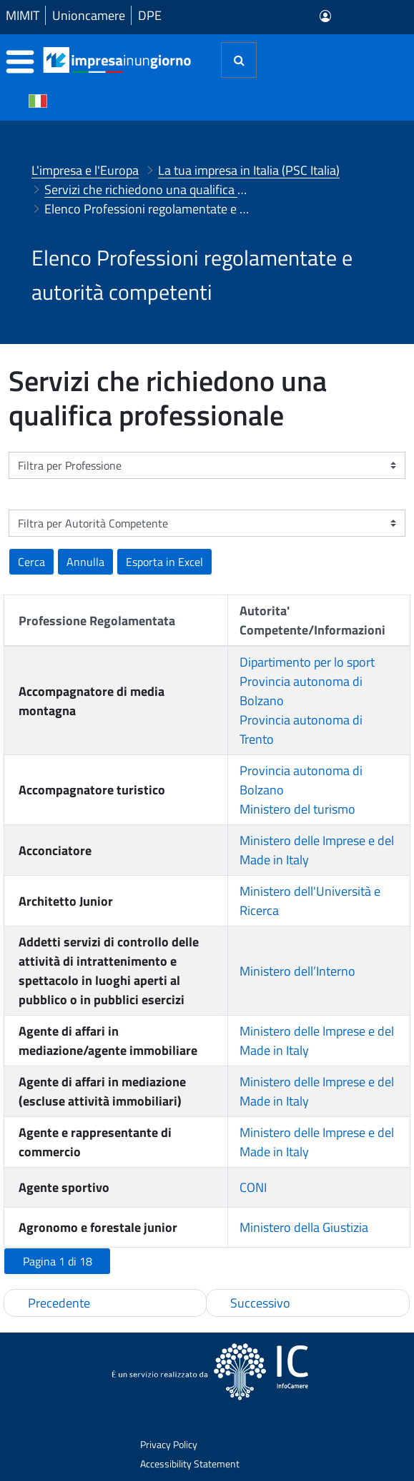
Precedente (59, 1303)
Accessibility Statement (190, 1463)
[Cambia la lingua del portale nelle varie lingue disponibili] (38, 99)
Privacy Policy (168, 1444)
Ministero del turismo (297, 809)
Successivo (260, 1303)
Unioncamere (88, 15)
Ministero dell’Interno (297, 971)
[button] (164, 561)
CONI (253, 1187)
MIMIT (22, 15)
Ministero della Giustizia (304, 1227)
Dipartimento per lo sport (307, 662)
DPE (150, 15)
